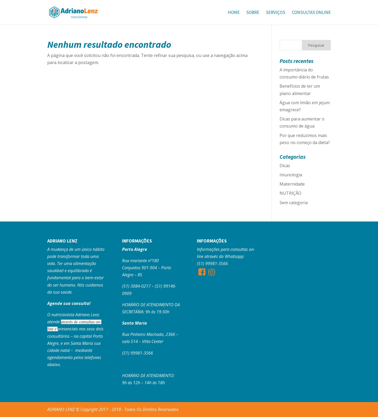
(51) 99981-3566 (137, 353)
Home (234, 12)
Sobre (252, 12)
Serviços (275, 12)
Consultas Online (311, 12)
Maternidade (292, 184)
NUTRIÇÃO (290, 193)
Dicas (285, 165)
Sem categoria (294, 202)
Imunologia (291, 175)
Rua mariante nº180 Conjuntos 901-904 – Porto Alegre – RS (146, 268)
